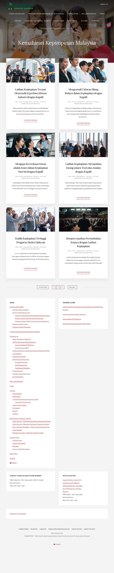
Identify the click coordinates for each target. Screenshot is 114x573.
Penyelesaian (14, 350)
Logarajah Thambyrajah (23, 416)
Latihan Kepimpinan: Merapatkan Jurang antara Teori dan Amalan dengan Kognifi (83, 173)
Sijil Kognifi (16, 422)
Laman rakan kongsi (19, 463)
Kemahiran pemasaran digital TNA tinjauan (78, 335)
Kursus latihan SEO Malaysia (72, 330)
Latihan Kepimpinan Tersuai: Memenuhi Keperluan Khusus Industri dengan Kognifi (30, 95)
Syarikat (12, 405)
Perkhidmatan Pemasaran (21, 373)
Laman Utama (45, 28)
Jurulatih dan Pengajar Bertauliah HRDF (26, 413)
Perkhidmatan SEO (21, 379)
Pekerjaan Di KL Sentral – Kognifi (21, 432)
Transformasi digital (19, 371)
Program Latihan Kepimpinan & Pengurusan (30, 332)
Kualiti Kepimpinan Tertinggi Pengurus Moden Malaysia (30, 250)
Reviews (15, 425)
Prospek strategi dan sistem (21, 388)
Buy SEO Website (18, 391)
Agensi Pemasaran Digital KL (22, 353)
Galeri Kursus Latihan (19, 419)
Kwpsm (36, 105)
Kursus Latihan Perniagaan (21, 469)
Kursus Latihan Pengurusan (21, 324)
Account (13, 478)
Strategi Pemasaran (22, 376)
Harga (12, 400)
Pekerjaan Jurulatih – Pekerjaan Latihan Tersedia (29, 453)
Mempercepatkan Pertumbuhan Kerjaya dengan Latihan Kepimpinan (83, 252)
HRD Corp (18, 105)
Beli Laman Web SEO (17, 395)
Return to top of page (57, 557)
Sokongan (16, 466)
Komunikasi (28, 105)
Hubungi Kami (15, 457)
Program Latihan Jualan (20, 338)
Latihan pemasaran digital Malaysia (75, 326)
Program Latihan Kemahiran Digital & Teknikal (26, 346)
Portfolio (15, 428)
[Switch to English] (95, 20)
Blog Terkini (14, 473)
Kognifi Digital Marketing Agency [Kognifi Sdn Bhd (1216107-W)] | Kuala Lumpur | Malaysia (64, 560)
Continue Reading (30, 124)
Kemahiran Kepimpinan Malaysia (59, 28)
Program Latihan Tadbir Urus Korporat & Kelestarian (33, 335)
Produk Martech (18, 385)
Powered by (18, 534)
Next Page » (72, 299)
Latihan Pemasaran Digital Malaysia (24, 356)
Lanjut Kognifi (17, 408)
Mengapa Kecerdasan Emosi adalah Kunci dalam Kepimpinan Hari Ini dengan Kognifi (31, 173)
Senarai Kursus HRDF (22, 362)
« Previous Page (42, 299)
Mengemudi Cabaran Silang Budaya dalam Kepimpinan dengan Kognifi (83, 95)
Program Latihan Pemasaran (22, 341)
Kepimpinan (16, 410)
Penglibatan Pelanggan (23, 382)
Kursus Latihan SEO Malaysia (25, 359)
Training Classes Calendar (21, 321)
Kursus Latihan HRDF (17, 318)
